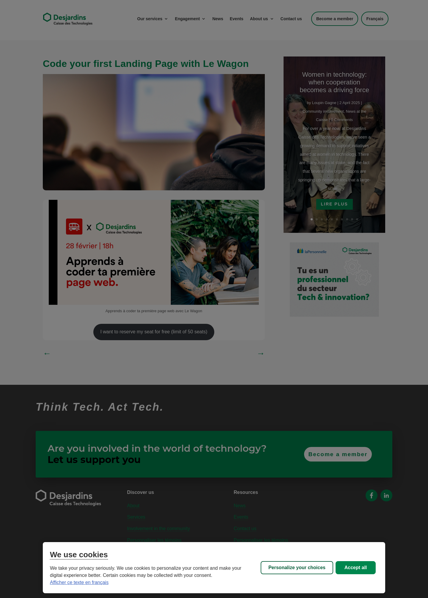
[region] (214, 567)
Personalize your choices (296, 567)
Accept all (355, 567)
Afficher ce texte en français (79, 582)
